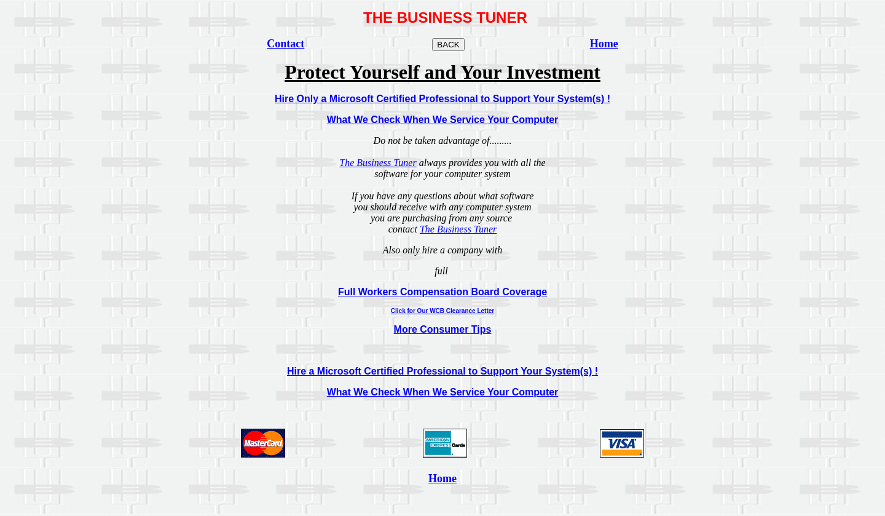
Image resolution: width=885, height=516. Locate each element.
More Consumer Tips (443, 329)
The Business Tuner (377, 162)
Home (442, 478)
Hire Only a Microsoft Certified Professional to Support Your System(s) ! (442, 98)
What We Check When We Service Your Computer (443, 119)
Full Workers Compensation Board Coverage (442, 292)
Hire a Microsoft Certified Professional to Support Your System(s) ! (442, 371)
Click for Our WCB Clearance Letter (442, 311)
